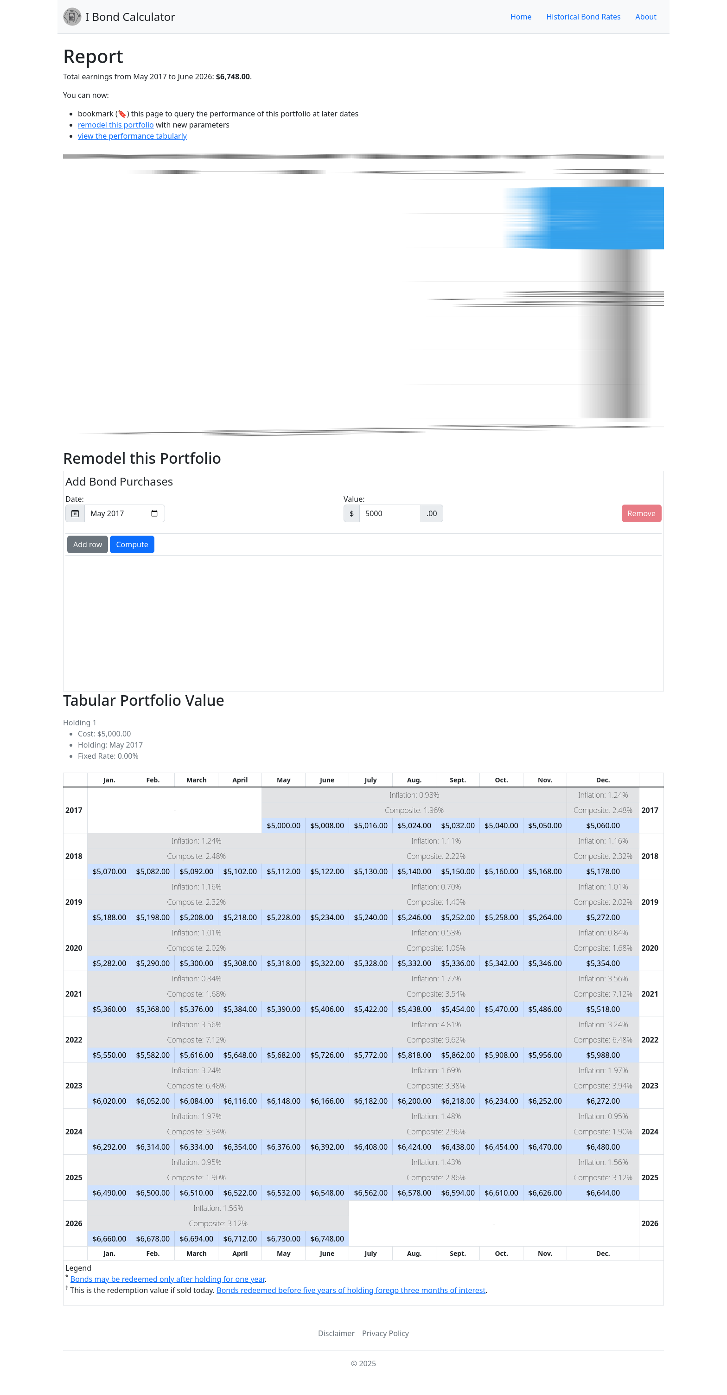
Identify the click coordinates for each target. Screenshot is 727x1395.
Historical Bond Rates (583, 17)
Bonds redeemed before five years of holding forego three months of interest (351, 1290)
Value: (393, 508)
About (646, 17)
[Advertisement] (345, 622)
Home (521, 17)
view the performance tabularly (132, 136)
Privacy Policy (385, 1333)
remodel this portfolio (116, 125)
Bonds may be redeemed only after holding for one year (167, 1279)
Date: (115, 508)
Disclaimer (336, 1333)
